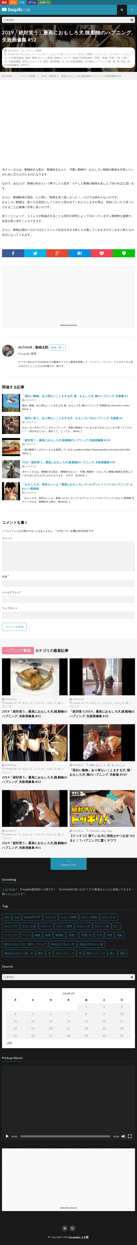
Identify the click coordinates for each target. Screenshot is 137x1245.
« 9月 (9, 1042)
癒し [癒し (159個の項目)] (112, 953)
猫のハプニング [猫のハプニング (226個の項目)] (96, 953)
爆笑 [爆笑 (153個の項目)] (40, 953)
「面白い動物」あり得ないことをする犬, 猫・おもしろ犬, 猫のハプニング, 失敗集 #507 (101, 772)
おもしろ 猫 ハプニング (63, 54)
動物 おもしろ (98, 765)
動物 (27, 57)
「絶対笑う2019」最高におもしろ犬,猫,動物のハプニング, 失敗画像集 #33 (102, 714)
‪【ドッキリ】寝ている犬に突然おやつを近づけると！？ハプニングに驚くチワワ (102, 838)
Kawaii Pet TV (15, 54)
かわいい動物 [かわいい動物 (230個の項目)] (64, 926)
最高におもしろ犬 (32, 61)
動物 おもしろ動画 (42, 57)
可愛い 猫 (114, 57)
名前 (5, 576)
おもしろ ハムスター (36, 54)
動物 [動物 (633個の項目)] (37, 935)
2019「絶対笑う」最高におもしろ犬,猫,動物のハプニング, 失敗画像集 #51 (34, 845)
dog (103, 830)
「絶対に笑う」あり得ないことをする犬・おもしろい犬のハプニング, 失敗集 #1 (72, 418)
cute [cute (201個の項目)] (6, 917)
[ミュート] (123, 1136)
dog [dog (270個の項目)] (16, 917)
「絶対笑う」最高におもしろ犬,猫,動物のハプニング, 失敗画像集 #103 (66, 440)
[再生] (7, 1136)
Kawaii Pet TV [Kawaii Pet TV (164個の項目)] (32, 917)
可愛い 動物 (100, 57)
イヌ (22, 2)
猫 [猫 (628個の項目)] (80, 953)
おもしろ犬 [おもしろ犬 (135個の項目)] (10, 926)
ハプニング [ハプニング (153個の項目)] (10, 935)
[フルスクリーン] (130, 1136)
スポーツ (44, 2)
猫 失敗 (121, 61)
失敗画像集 (15, 61)
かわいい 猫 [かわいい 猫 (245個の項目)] (102, 926)
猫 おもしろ (118, 765)
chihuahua (95, 830)
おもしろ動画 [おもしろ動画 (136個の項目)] (89, 917)
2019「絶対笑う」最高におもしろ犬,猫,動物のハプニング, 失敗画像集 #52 (34, 779)
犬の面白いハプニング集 (97, 61)
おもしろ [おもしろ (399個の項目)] (50, 917)
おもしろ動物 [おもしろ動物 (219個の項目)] (68, 917)
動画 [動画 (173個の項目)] (48, 935)
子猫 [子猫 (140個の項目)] (109, 935)
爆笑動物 (55, 61)
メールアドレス (12, 592)
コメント (7, 538)
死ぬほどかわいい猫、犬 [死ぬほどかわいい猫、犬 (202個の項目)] (18, 953)
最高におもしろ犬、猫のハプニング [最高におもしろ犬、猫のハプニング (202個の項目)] (25, 944)
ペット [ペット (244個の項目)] (26, 935)
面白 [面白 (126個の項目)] (122, 953)
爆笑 (46, 61)
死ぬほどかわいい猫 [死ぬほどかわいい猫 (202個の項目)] (91, 944)
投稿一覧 (56, 347)
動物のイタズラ (62, 57)
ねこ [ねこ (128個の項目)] (116, 926)
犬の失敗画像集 (74, 61)
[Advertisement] (68, 293)
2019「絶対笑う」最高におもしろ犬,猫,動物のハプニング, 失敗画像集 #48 (68, 462)
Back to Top (68, 864)
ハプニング (100, 54)
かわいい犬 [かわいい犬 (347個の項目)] (83, 926)
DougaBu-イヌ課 (79, 1237)
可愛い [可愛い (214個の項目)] (72, 935)
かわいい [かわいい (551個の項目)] (46, 926)
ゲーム (32, 2)
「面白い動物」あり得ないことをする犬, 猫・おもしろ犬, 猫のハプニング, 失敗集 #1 (75, 396)
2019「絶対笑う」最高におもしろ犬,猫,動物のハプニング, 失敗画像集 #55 (34, 714)
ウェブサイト (10, 608)
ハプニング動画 (33, 50)
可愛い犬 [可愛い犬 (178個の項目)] (86, 935)
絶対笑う (25, 65)
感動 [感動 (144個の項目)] (119, 935)
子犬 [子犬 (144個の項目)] (99, 935)
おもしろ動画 (85, 54)
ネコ (13, 2)
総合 (4, 2)
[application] (68, 1102)
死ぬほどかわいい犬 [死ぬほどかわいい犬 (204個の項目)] (62, 944)
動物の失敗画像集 (82, 57)
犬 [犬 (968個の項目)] (49, 953)
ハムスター (114, 54)
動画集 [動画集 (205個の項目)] (59, 935)
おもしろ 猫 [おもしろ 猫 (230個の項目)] (29, 926)
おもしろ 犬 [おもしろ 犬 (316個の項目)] (109, 917)
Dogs (109, 830)
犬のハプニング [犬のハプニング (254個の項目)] (65, 953)
